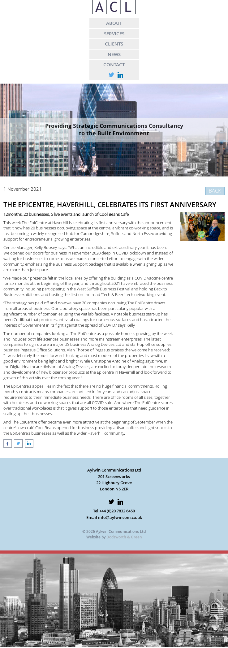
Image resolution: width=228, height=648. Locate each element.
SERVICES (114, 33)
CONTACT (114, 64)
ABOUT (114, 23)
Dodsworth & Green (124, 537)
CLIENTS (114, 44)
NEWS (114, 54)
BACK (215, 190)
